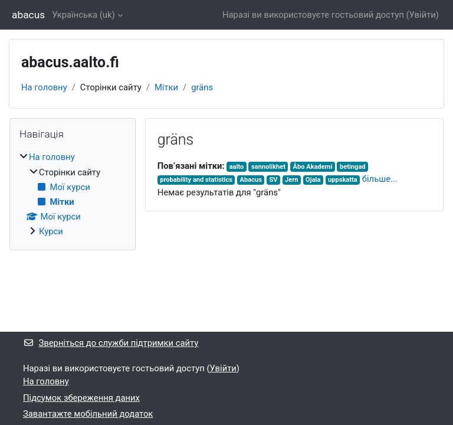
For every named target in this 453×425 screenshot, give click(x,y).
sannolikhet (268, 167)
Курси (51, 231)
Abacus (251, 180)
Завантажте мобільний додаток (88, 413)
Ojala (313, 180)
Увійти (422, 14)
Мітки (166, 87)
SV (273, 180)
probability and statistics (196, 180)
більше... (380, 179)
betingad (353, 167)
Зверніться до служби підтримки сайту (110, 343)
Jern (291, 180)
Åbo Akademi (313, 167)
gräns (202, 87)
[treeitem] (72, 194)
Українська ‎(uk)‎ (83, 14)
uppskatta (342, 180)
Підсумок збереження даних (81, 398)
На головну (44, 87)
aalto (236, 167)
